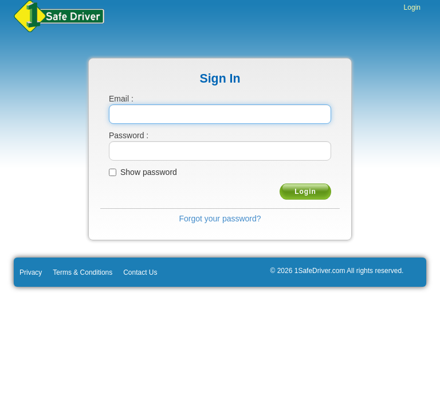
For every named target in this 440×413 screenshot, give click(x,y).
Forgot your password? (220, 218)
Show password (148, 172)
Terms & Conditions (82, 272)
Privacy (30, 272)
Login (412, 7)
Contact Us (140, 272)
